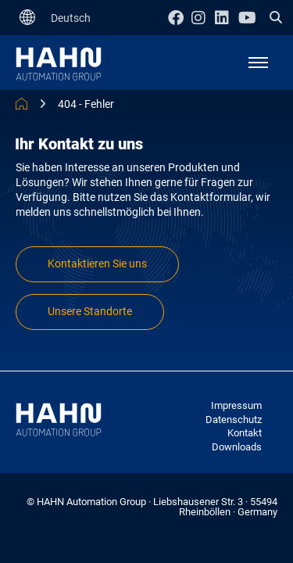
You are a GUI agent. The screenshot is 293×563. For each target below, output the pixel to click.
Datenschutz (233, 419)
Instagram (203, 17)
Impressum (236, 405)
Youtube (250, 17)
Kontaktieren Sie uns (97, 264)
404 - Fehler (86, 104)
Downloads (237, 447)
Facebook (179, 17)
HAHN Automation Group (21, 103)
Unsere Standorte (90, 311)
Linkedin (226, 17)
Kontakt (244, 433)
